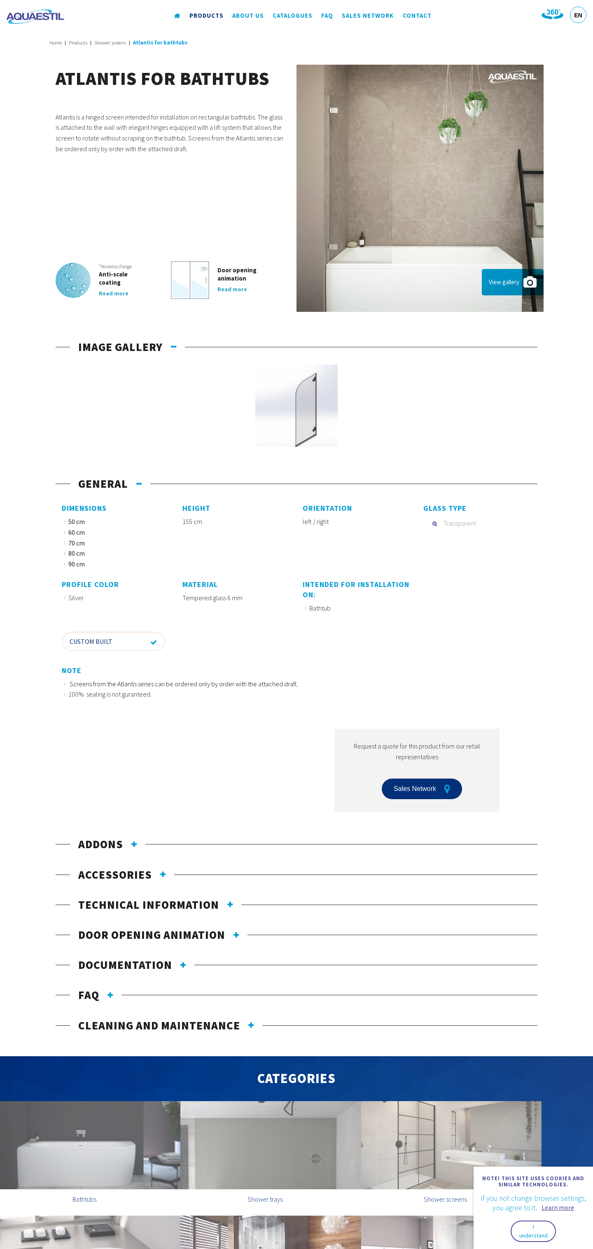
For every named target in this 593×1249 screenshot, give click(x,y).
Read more (113, 293)
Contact (416, 16)
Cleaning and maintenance (159, 1025)
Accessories (115, 875)
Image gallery (120, 347)
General (103, 484)
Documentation (125, 965)
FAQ (327, 16)
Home (55, 42)
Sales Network (367, 16)
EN (578, 15)
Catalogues (292, 16)
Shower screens (110, 42)
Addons (100, 844)
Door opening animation (151, 935)
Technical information (148, 905)
